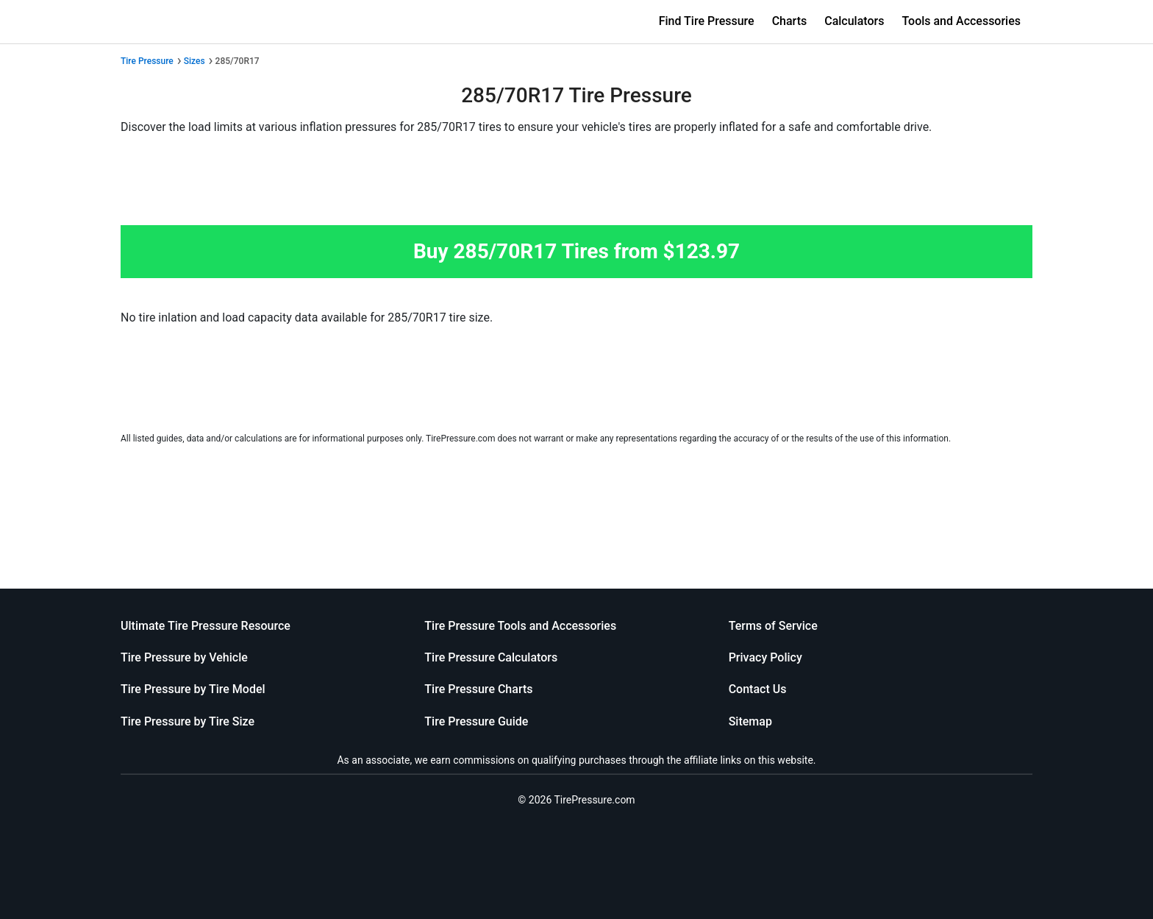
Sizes (194, 61)
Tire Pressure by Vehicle (184, 657)
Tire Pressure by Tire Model (193, 689)
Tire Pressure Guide (476, 721)
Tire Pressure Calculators (490, 657)
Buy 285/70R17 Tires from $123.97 (576, 251)
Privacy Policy (765, 657)
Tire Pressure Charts (478, 689)
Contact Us (758, 689)
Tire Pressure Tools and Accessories (520, 626)
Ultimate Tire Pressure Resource (205, 626)
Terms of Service (773, 626)
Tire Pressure (147, 61)
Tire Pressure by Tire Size (187, 721)
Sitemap (750, 721)
